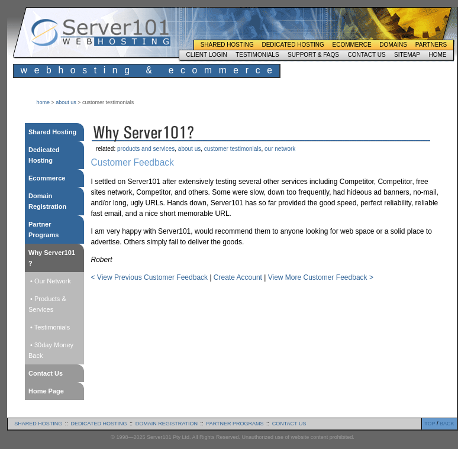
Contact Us (366, 54)
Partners (431, 44)
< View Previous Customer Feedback (150, 277)
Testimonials (257, 54)
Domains (393, 44)
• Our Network (49, 281)
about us (66, 102)
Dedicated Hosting (293, 44)
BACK (447, 424)
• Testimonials (49, 327)
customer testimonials (233, 149)
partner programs (234, 424)
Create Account (238, 277)
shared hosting (38, 424)
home (43, 102)
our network (280, 149)
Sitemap (407, 54)
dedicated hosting (99, 424)
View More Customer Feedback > (320, 277)
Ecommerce (352, 44)
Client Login (206, 54)
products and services (146, 149)
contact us (289, 424)
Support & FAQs (313, 54)
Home (437, 54)
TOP (429, 424)
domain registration (167, 424)
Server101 (101, 32)
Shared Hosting (227, 44)
